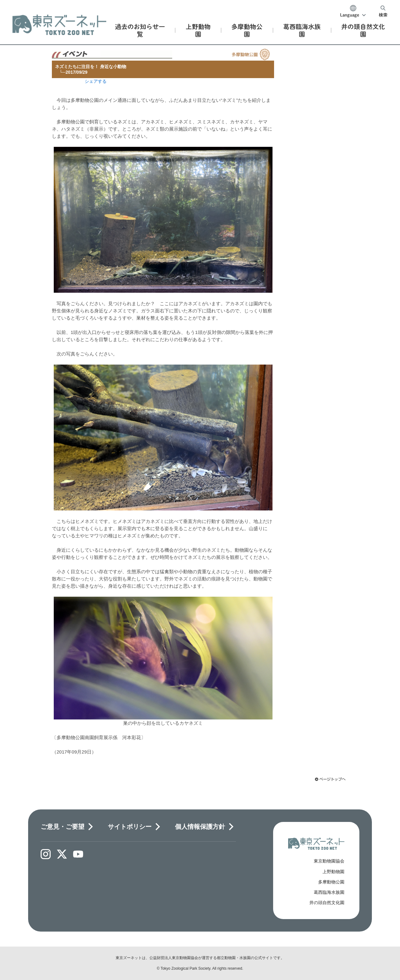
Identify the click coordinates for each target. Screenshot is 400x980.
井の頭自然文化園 (326, 902)
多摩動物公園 (331, 881)
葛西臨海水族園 (329, 892)
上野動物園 (333, 871)
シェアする (96, 81)
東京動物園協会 (329, 860)
